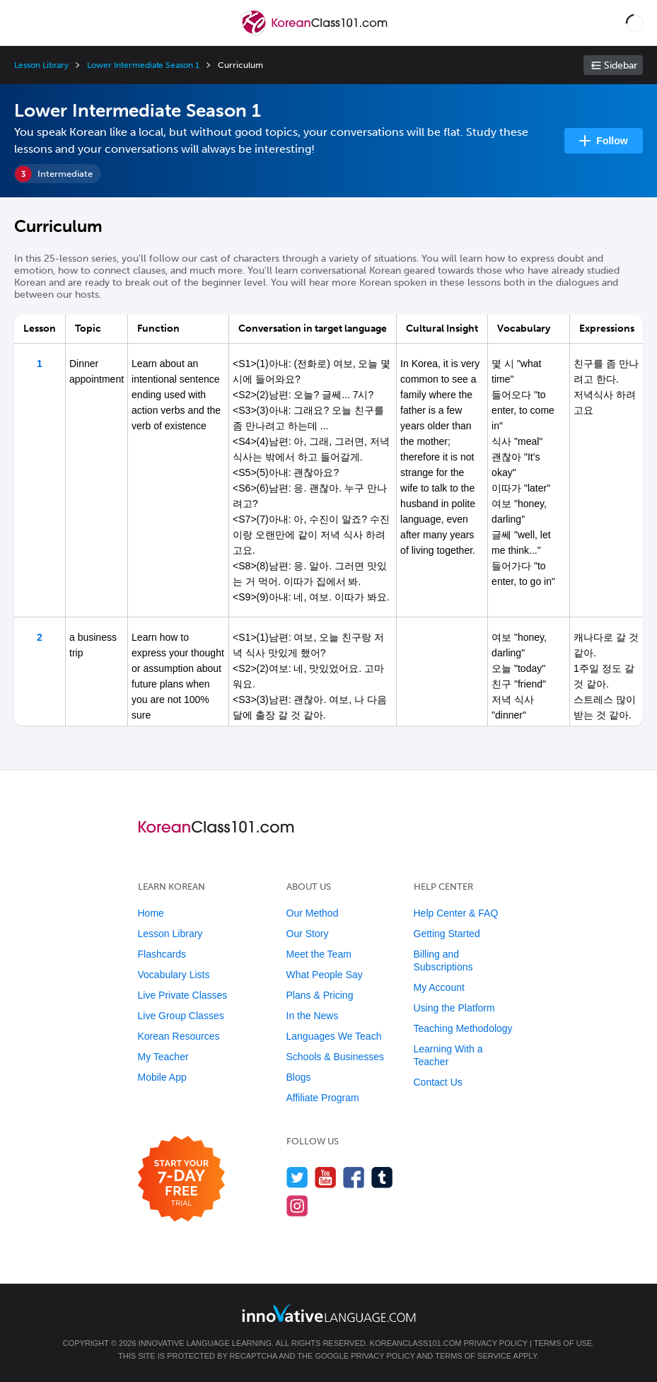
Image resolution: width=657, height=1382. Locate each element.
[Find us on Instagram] (297, 1205)
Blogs (298, 1077)
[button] (635, 22)
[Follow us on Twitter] (297, 1177)
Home (151, 913)
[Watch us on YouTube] (326, 1177)
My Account (439, 987)
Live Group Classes (181, 1015)
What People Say (324, 974)
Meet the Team (318, 954)
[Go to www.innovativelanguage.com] (329, 1313)
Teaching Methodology (463, 1028)
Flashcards (162, 954)
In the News (312, 1015)
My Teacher (163, 1056)
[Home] (316, 33)
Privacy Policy (496, 1343)
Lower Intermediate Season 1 (143, 65)
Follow (611, 140)
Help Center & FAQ (456, 913)
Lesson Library (41, 65)
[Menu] (22, 22)
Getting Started (447, 933)
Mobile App (162, 1077)
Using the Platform (454, 1008)
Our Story (307, 933)
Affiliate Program (322, 1097)
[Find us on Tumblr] (382, 1177)
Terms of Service (473, 1356)
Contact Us (438, 1082)
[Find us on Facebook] (354, 1177)
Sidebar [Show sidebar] (620, 65)
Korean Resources (179, 1036)
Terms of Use (563, 1343)
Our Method (312, 913)
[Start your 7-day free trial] (181, 1179)
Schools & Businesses (335, 1056)
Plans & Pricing (320, 995)
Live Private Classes (183, 995)
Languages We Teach (334, 1036)
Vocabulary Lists (174, 974)
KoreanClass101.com (416, 1343)
